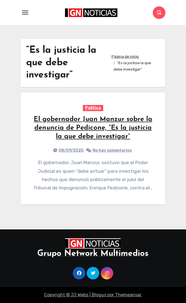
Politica (93, 108)
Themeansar (128, 294)
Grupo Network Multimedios (93, 253)
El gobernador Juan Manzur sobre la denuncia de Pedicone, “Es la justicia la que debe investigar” (93, 128)
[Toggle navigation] (25, 12)
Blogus (99, 294)
